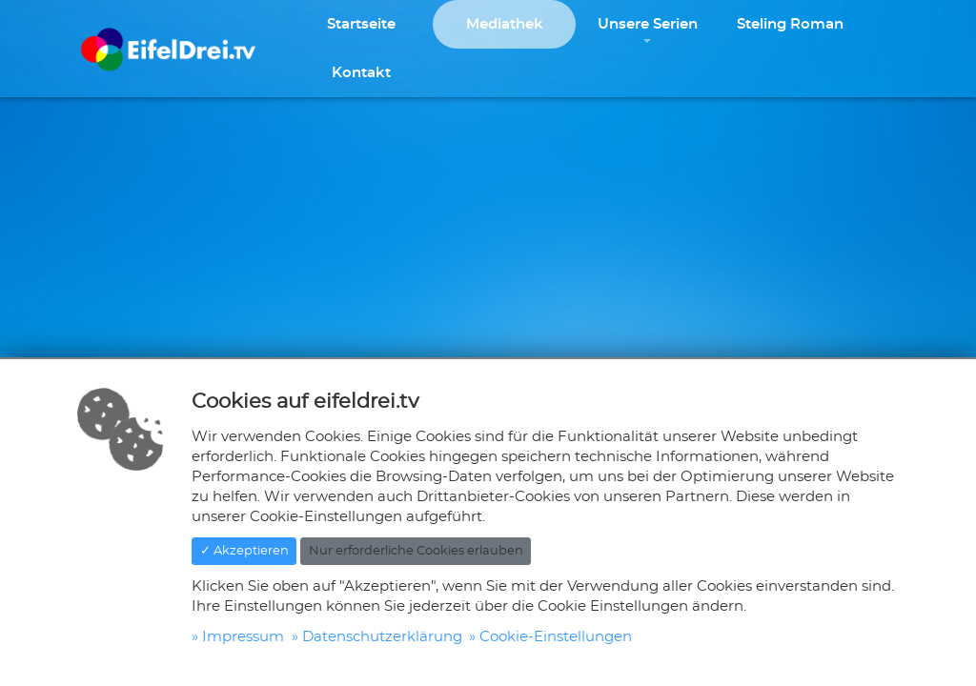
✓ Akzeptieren (244, 551)
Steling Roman (790, 24)
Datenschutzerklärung (382, 637)
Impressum (243, 637)
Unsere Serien (648, 24)
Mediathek (504, 24)
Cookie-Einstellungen (555, 637)
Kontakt (361, 73)
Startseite (361, 24)
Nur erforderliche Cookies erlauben (416, 551)
